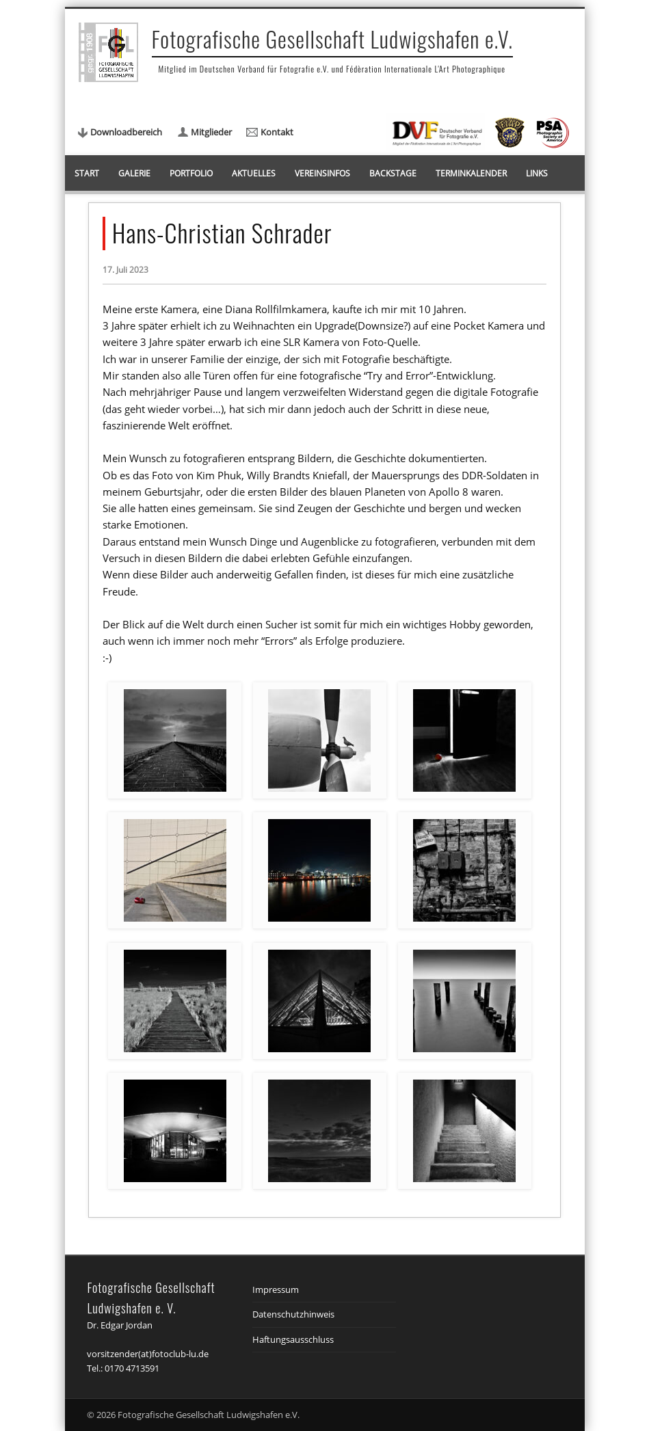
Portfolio (191, 173)
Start (87, 173)
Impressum (275, 1289)
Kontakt (277, 132)
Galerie (134, 173)
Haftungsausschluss (293, 1339)
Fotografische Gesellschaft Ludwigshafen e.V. (333, 39)
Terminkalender (471, 173)
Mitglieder (211, 132)
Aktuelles (254, 173)
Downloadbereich (126, 132)
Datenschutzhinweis (293, 1314)
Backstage (392, 173)
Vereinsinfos (322, 173)
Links (537, 173)
